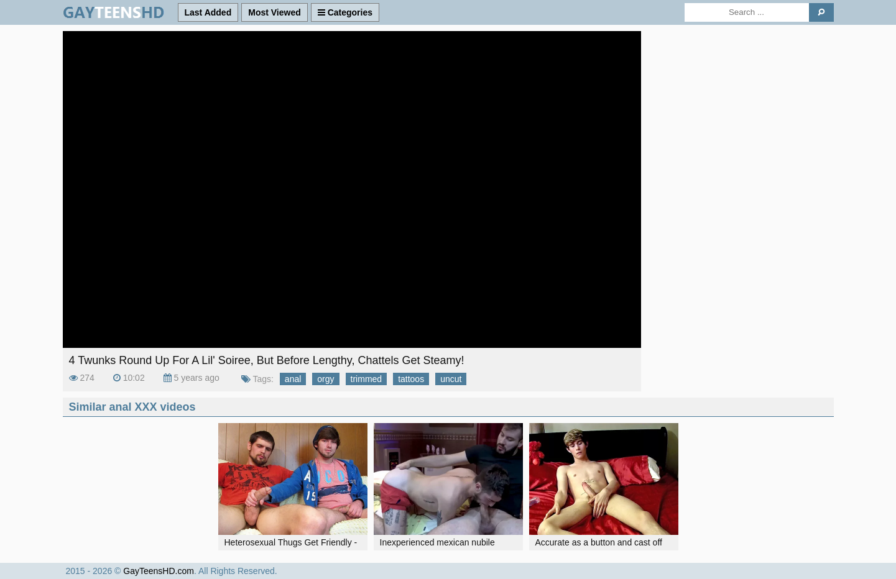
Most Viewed (274, 12)
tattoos (411, 379)
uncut (450, 379)
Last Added (208, 12)
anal (293, 379)
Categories (345, 12)
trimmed (366, 379)
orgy (325, 379)
